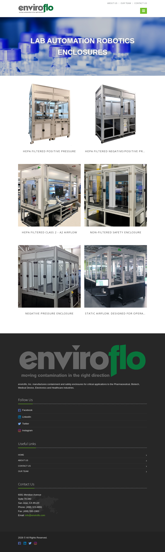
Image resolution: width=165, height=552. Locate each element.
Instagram (25, 430)
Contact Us (140, 3)
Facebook (25, 410)
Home (21, 455)
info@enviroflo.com (35, 515)
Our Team (126, 3)
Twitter (23, 423)
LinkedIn (24, 417)
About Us (112, 3)
